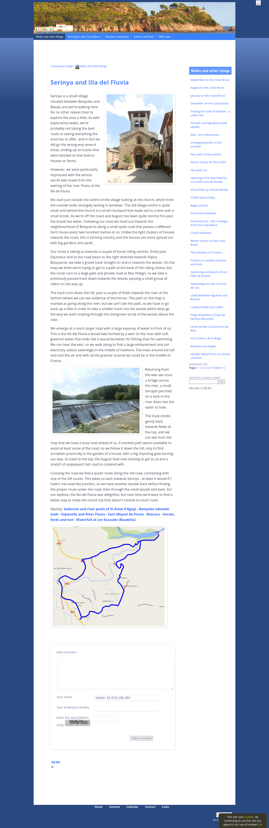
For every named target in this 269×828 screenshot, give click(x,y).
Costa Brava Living (61, 66)
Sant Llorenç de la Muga (206, 338)
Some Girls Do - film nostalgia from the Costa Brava (209, 223)
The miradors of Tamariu (206, 252)
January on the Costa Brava (208, 95)
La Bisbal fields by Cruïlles (207, 307)
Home (99, 807)
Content (114, 807)
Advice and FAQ (143, 36)
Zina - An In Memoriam (205, 135)
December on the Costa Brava (210, 103)
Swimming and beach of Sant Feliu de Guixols (209, 274)
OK (260, 824)
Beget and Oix (199, 205)
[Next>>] (220, 368)
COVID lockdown (201, 233)
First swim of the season (206, 154)
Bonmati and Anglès (203, 346)
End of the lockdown (203, 213)
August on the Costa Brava (207, 87)
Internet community (117, 36)
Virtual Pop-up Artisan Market (209, 190)
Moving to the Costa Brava (84, 36)
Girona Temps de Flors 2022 (208, 162)
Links (165, 807)
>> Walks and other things (89, 66)
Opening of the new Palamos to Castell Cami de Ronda (209, 180)
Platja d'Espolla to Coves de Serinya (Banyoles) (208, 317)
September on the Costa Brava (210, 80)
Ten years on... (200, 170)
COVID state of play (203, 197)
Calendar (132, 807)
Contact (150, 807)
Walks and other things (49, 36)
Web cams (164, 36)
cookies (249, 817)
